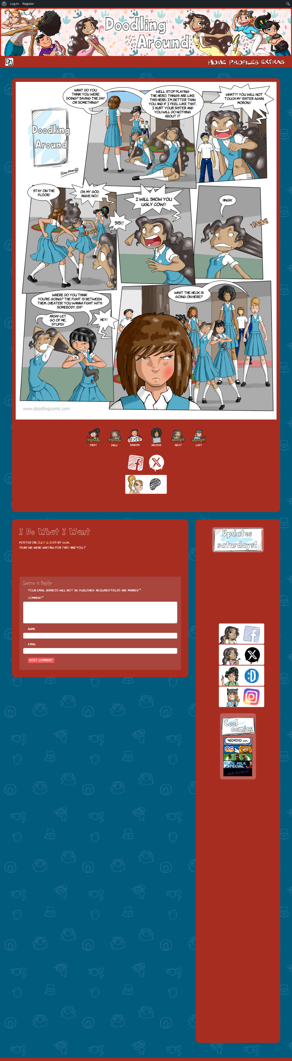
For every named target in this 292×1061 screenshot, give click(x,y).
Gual (66, 542)
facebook (233, 633)
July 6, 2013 (47, 542)
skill (233, 675)
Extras (273, 61)
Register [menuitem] (28, 4)
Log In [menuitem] (14, 4)
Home (217, 61)
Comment (35, 598)
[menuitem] (4, 4)
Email (32, 644)
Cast (243, 61)
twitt (233, 654)
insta (233, 696)
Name (32, 629)
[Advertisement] (238, 588)
